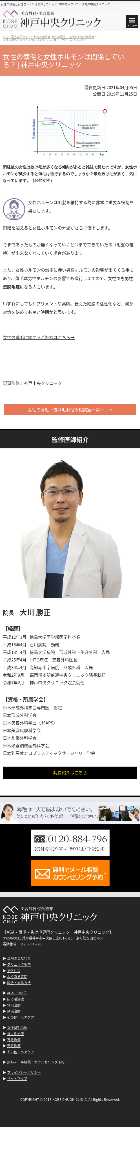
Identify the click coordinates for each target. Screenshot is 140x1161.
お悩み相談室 (42, 37)
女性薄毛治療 (17, 1027)
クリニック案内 (19, 964)
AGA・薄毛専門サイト (17, 37)
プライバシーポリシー (24, 1072)
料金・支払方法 (19, 982)
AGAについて (17, 992)
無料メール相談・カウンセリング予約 (36, 1062)
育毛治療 (14, 1005)
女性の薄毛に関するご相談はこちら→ (39, 337)
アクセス (13, 970)
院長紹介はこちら (70, 772)
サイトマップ (17, 1078)
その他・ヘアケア (20, 1017)
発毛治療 (14, 1011)
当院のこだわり (19, 958)
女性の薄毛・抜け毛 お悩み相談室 (73, 37)
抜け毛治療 (15, 999)
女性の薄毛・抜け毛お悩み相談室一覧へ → (70, 409)
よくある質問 (17, 976)
